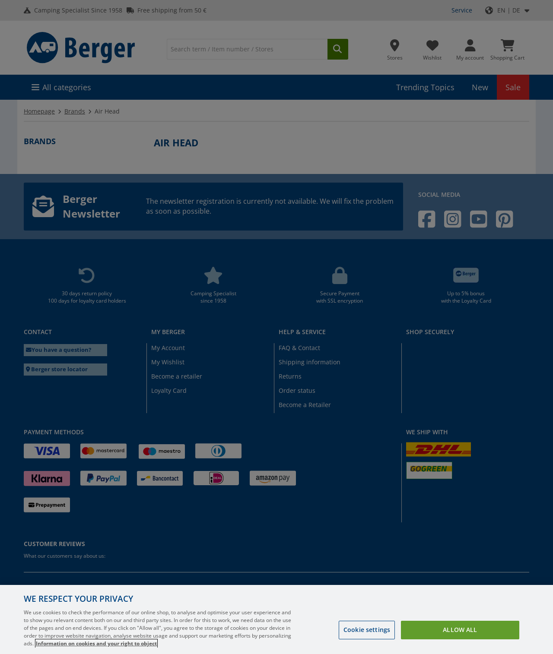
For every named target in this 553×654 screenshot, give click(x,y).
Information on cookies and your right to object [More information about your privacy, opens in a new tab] (96, 643)
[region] (276, 619)
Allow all (460, 630)
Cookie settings (366, 630)
